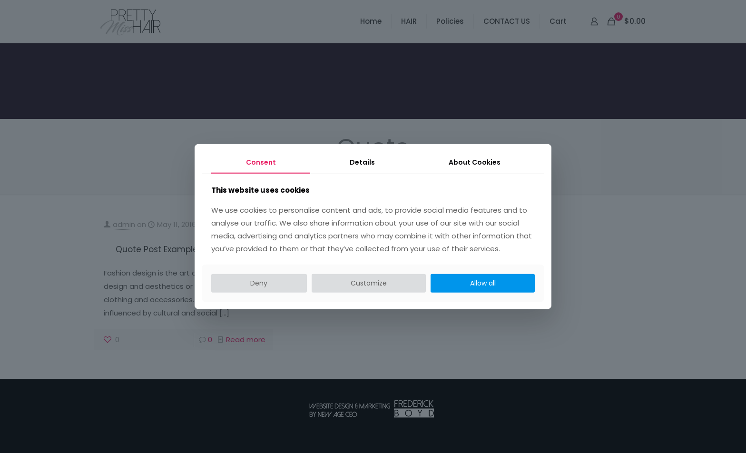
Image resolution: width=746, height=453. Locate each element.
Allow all (483, 283)
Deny (258, 283)
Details (362, 162)
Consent (261, 162)
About (475, 162)
